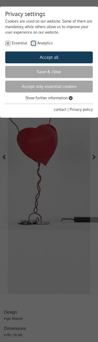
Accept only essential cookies (49, 86)
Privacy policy (81, 109)
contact (60, 109)
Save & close (49, 71)
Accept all (49, 57)
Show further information (49, 98)
